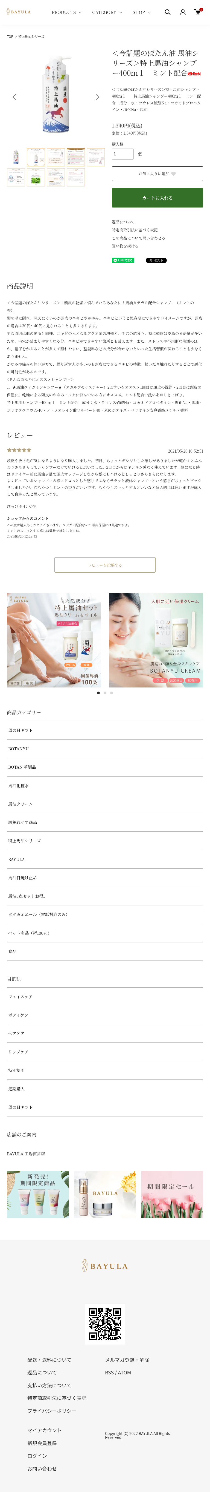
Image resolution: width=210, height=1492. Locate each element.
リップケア (18, 1052)
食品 (12, 951)
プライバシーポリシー (52, 1410)
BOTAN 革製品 (22, 767)
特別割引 (16, 1070)
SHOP (139, 12)
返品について (123, 221)
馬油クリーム (20, 804)
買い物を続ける (125, 246)
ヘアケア (16, 1033)
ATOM (124, 1372)
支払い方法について (49, 1385)
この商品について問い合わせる (138, 238)
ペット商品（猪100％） (30, 933)
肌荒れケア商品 (22, 822)
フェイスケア (20, 996)
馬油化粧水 (18, 785)
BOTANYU (18, 748)
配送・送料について (49, 1359)
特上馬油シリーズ (31, 36)
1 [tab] (98, 693)
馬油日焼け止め (22, 877)
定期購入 (16, 1089)
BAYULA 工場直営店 (26, 1153)
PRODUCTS (64, 12)
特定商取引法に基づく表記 (135, 229)
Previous (15, 97)
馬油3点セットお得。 (27, 896)
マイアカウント (44, 1430)
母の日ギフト (20, 730)
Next (97, 97)
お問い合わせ (42, 1468)
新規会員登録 (42, 1442)
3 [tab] (111, 693)
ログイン (37, 1455)
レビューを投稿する (105, 565)
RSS (109, 1372)
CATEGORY (104, 12)
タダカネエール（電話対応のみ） (39, 914)
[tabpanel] (54, 640)
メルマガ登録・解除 (127, 1359)
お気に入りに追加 (157, 173)
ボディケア (18, 1015)
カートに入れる (157, 198)
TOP (10, 36)
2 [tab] (105, 693)
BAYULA (16, 859)
